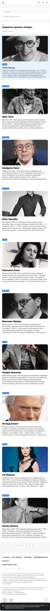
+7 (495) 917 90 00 (19, 592)
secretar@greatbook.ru (20, 594)
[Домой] (3, 2)
